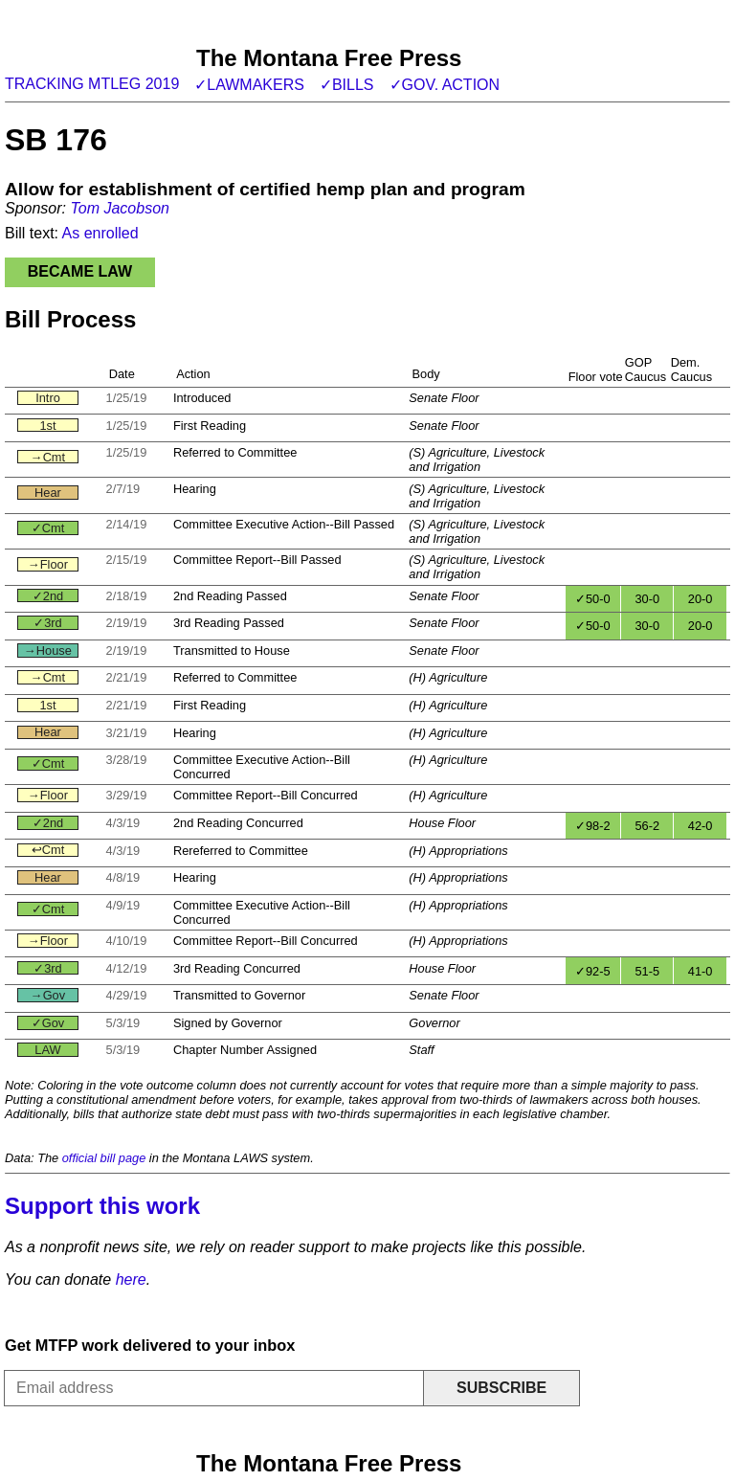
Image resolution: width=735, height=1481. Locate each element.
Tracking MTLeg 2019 (92, 84)
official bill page (104, 1158)
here (131, 1279)
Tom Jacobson (119, 208)
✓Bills (347, 85)
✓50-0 (593, 599)
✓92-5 (593, 971)
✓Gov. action (445, 85)
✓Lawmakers (249, 85)
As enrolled (100, 233)
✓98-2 (593, 826)
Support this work (102, 1206)
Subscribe (501, 1388)
